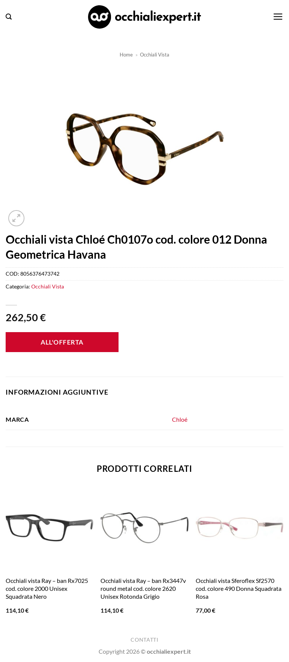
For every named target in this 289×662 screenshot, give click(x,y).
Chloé (179, 419)
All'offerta (62, 342)
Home (126, 55)
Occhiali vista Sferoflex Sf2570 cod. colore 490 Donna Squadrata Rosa (238, 588)
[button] (9, 16)
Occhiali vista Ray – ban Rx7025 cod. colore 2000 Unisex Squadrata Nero (47, 588)
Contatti (144, 640)
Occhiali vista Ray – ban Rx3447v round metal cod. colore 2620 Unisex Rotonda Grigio (143, 588)
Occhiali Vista (154, 55)
